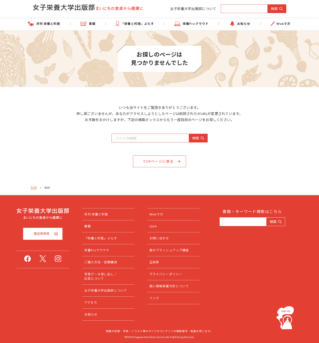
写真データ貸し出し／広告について (109, 276)
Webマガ (266, 23)
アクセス (99, 302)
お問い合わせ (168, 238)
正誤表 (163, 262)
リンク (163, 298)
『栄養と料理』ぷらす (141, 23)
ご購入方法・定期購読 (109, 262)
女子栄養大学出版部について (193, 9)
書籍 (103, 23)
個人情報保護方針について (178, 286)
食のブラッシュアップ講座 (178, 250)
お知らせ (233, 23)
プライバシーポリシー (174, 274)
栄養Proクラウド (192, 23)
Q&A (162, 226)
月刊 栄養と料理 (66, 23)
